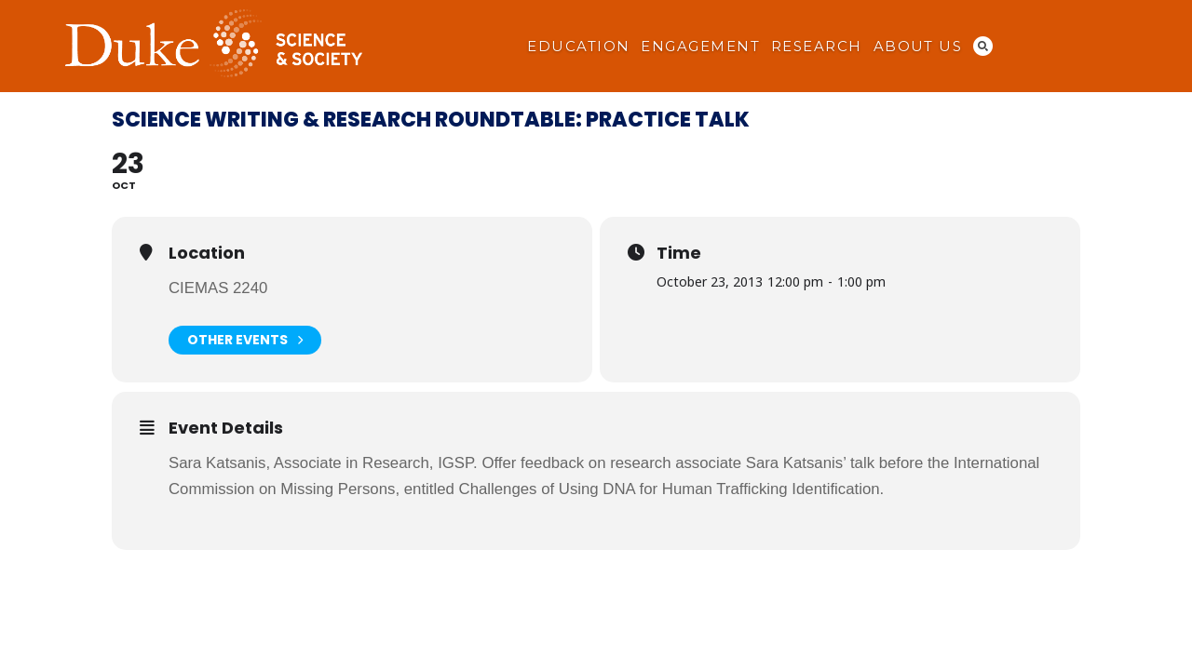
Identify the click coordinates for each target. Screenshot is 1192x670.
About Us (918, 46)
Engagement (700, 46)
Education (578, 46)
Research (816, 46)
